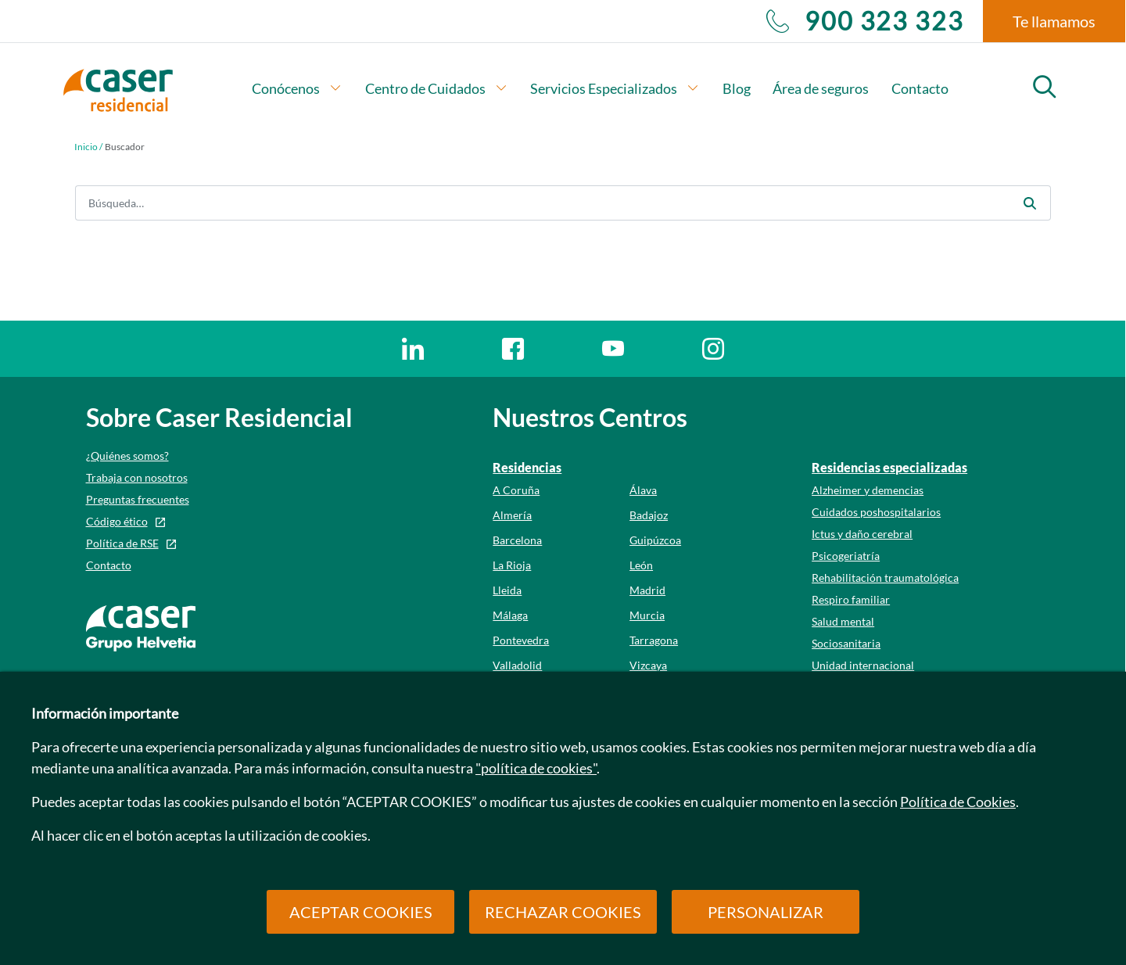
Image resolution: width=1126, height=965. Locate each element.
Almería (512, 515)
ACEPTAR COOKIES (360, 911)
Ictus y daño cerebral (862, 533)
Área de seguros (821, 88)
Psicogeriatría (846, 555)
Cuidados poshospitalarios (876, 511)
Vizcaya (648, 665)
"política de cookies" (536, 768)
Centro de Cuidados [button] (436, 88)
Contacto (919, 88)
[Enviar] (1030, 202)
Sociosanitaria (846, 643)
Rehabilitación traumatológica (885, 577)
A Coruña (516, 490)
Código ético (117, 521)
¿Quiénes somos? (127, 455)
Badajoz (648, 515)
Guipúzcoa (655, 540)
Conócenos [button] (297, 88)
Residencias (527, 467)
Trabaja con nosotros (137, 477)
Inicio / (88, 146)
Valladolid (517, 665)
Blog (737, 88)
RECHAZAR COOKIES (563, 911)
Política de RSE (122, 543)
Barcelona (517, 540)
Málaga (510, 615)
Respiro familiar (851, 599)
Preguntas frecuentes (137, 499)
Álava (643, 490)
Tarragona (653, 640)
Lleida (507, 590)
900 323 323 (865, 21)
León (641, 565)
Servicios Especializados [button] (615, 88)
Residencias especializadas (889, 467)
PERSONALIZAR (765, 911)
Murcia (647, 615)
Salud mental (843, 621)
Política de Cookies (958, 801)
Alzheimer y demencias (867, 490)
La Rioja (512, 565)
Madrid (647, 590)
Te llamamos (1054, 21)
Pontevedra (521, 640)
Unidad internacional (863, 665)
